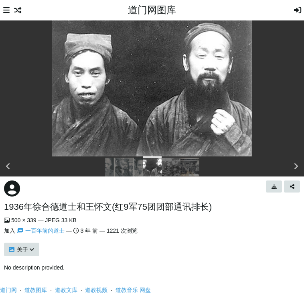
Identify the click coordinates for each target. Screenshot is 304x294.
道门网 (8, 290)
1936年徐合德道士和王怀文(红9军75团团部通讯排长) (108, 207)
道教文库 (66, 290)
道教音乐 (127, 290)
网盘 (145, 290)
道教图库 (35, 290)
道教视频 (96, 290)
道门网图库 (152, 9)
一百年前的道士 (41, 230)
